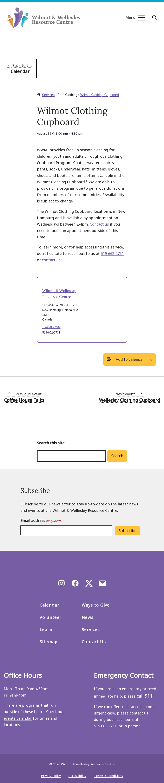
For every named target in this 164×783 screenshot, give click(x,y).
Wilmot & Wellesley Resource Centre (88, 764)
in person (132, 725)
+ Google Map (51, 326)
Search (117, 455)
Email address (40, 521)
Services (48, 95)
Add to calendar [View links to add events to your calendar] (130, 359)
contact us (51, 259)
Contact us (99, 224)
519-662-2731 (112, 253)
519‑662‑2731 (105, 725)
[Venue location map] (102, 309)
